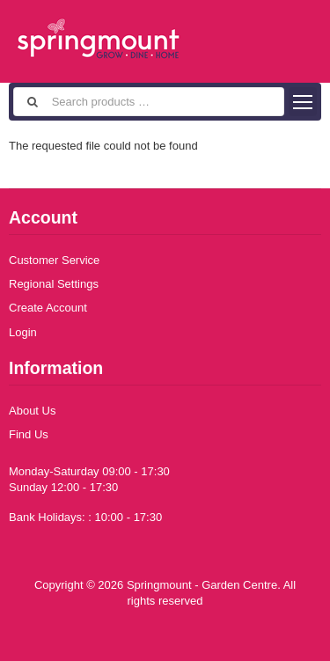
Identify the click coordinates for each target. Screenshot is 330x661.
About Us (32, 410)
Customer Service (54, 260)
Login (23, 332)
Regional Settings (54, 283)
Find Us (28, 434)
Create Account (48, 307)
